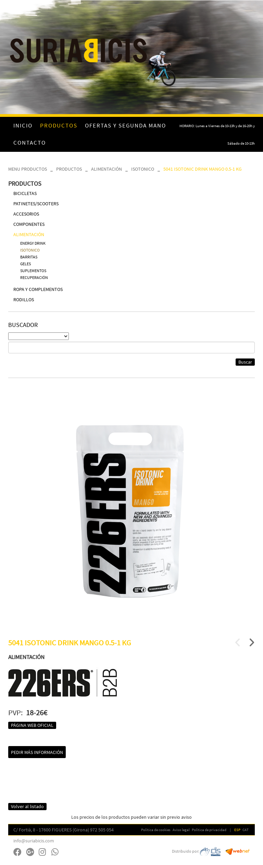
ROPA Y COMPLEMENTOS (38, 289)
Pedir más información (37, 752)
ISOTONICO (142, 169)
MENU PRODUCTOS (27, 169)
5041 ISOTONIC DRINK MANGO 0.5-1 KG (202, 169)
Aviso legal (181, 829)
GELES (25, 263)
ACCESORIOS (26, 214)
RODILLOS (23, 299)
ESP (237, 829)
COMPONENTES (29, 224)
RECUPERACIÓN (34, 277)
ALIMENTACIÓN (106, 169)
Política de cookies (156, 829)
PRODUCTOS (69, 169)
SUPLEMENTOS (33, 270)
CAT (245, 829)
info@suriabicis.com (33, 841)
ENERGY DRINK (33, 243)
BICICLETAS (25, 193)
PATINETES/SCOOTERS (36, 203)
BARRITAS (28, 256)
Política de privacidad (209, 829)
